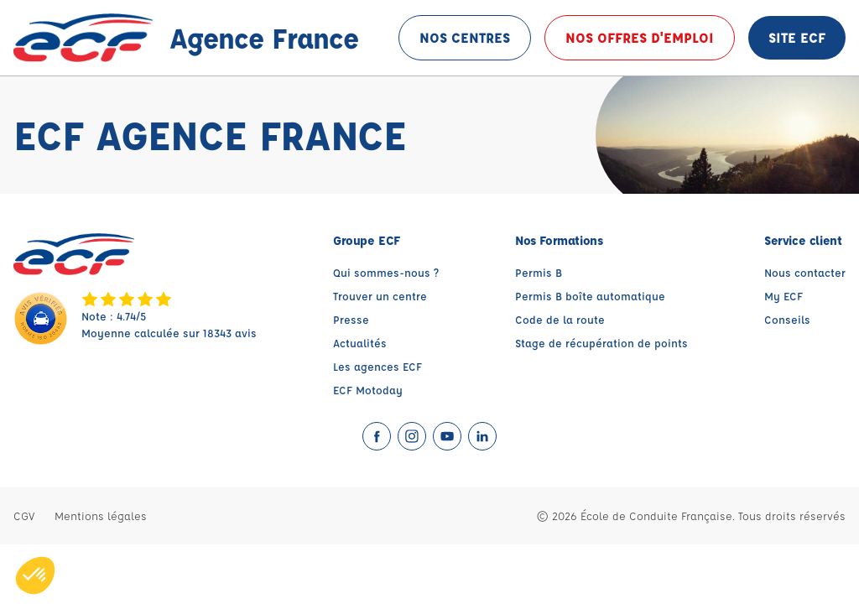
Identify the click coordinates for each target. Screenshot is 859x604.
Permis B (538, 272)
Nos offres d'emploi (639, 37)
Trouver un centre (380, 296)
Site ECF (796, 37)
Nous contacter (805, 272)
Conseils (787, 319)
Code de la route (560, 319)
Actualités (360, 343)
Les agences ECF (377, 366)
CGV (23, 515)
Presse (351, 319)
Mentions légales (101, 515)
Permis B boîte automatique (590, 296)
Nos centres (464, 37)
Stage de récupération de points (601, 343)
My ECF (783, 296)
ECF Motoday (368, 390)
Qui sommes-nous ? (386, 272)
